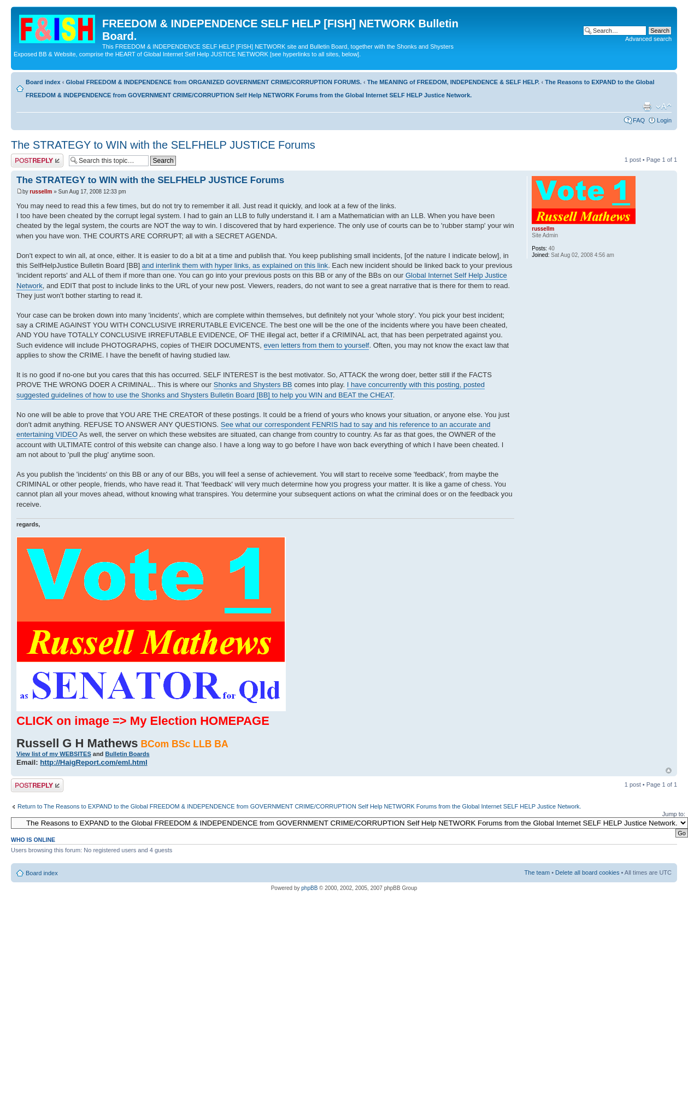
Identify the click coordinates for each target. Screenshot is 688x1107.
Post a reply (37, 160)
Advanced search (648, 39)
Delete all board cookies (587, 872)
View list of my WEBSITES (53, 754)
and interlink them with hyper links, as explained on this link (235, 265)
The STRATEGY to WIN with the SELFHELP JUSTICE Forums (163, 145)
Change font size (664, 107)
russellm (41, 192)
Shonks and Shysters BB (253, 384)
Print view (647, 107)
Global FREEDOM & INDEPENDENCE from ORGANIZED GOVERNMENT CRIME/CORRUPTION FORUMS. (213, 82)
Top (669, 771)
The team (537, 872)
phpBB (309, 888)
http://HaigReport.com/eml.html (93, 762)
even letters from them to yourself (316, 345)
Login (664, 120)
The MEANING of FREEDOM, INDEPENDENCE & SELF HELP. (453, 82)
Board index (43, 82)
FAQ (639, 120)
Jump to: (673, 814)
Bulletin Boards (127, 754)
